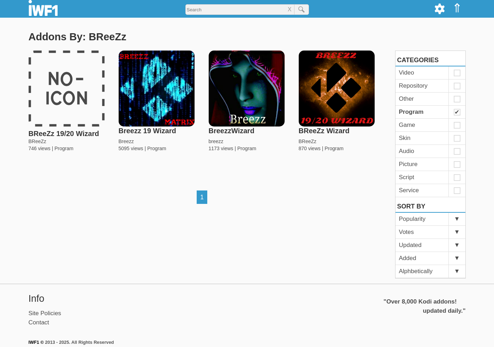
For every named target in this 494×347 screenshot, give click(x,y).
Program (63, 148)
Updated (410, 245)
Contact (39, 322)
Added (407, 258)
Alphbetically (416, 271)
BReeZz (38, 141)
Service (409, 190)
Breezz (126, 141)
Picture (408, 164)
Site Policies (45, 313)
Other (406, 98)
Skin (405, 138)
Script (406, 177)
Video (406, 72)
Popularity (412, 219)
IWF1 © (36, 342)
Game (407, 125)
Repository (413, 85)
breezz (216, 141)
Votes (406, 232)
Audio (406, 151)
